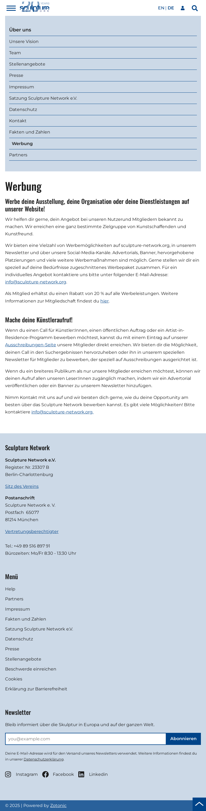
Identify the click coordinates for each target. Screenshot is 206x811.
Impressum (21, 86)
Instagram (21, 774)
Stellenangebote (27, 64)
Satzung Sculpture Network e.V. (43, 98)
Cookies (13, 679)
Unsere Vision (24, 41)
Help (10, 589)
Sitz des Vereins (22, 486)
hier (104, 301)
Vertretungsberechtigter (31, 531)
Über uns (20, 30)
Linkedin (93, 774)
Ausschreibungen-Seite (30, 344)
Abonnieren (183, 738)
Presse (16, 75)
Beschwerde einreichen (30, 669)
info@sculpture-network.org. (62, 411)
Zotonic (58, 805)
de (171, 7)
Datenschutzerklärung (44, 759)
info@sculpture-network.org (35, 281)
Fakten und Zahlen (29, 132)
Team (15, 52)
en (161, 7)
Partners (18, 154)
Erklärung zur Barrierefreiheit (36, 688)
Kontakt (18, 120)
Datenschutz (23, 109)
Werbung (22, 143)
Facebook (58, 774)
